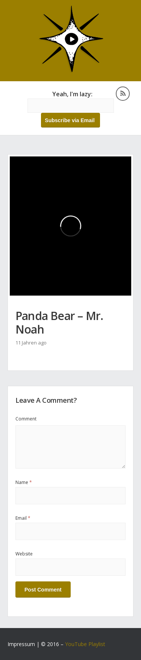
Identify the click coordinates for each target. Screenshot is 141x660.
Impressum (21, 644)
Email (22, 518)
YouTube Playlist (85, 644)
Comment (25, 419)
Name (23, 482)
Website (24, 554)
